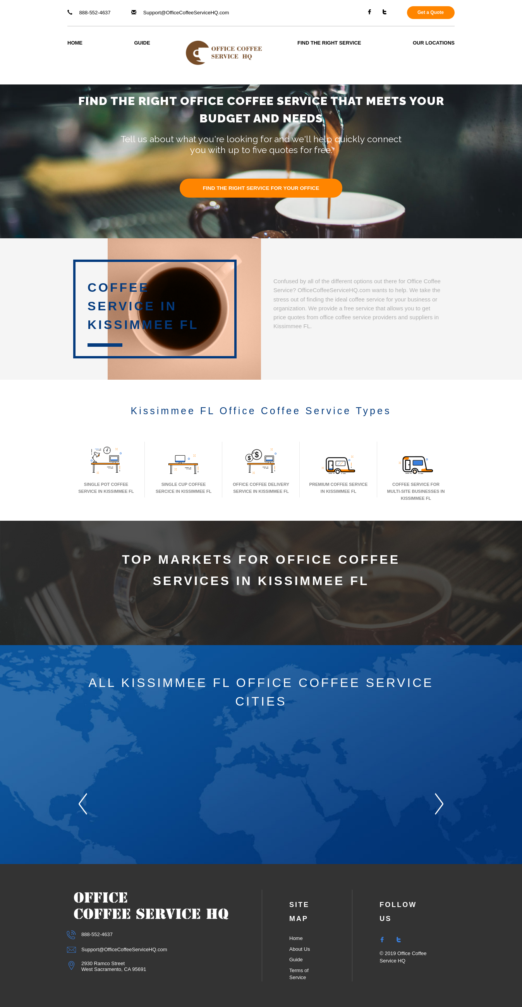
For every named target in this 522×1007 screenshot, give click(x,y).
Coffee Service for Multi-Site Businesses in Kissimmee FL (416, 473)
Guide (142, 43)
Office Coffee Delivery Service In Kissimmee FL (261, 469)
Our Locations (434, 43)
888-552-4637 (89, 12)
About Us (299, 949)
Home (74, 43)
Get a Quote (430, 12)
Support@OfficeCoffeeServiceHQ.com (180, 12)
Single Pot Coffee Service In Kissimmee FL (106, 469)
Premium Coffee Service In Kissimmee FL (338, 469)
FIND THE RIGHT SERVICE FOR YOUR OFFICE (261, 188)
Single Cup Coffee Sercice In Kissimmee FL (183, 469)
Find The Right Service (329, 43)
